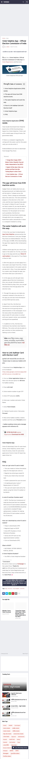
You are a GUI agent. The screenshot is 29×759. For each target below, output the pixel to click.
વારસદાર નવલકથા (6, 731)
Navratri (5, 739)
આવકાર (6, 2)
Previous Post (5, 653)
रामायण (17, 750)
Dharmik (5, 742)
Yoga (18, 742)
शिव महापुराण (5, 753)
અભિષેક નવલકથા (16, 731)
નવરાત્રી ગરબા (12, 739)
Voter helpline (16, 588)
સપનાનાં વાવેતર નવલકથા (18, 734)
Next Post (25, 653)
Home (3, 38)
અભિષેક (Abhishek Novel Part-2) (18, 713)
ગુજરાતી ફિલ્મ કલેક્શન (15, 753)
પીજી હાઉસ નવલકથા (7, 734)
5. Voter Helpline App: (11, 111)
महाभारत (11, 750)
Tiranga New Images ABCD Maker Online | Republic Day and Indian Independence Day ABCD (14, 162)
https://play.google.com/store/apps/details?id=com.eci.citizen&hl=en (14, 373)
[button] (2, 2)
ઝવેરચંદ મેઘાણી (6, 736)
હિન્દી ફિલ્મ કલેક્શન (7, 756)
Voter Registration (7, 62)
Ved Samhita (12, 742)
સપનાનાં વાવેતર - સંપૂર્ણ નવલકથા (18, 706)
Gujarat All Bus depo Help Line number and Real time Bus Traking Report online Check (14, 169)
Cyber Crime (13, 745)
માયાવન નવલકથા (6, 728)
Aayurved (14, 736)
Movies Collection (7, 748)
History (18, 739)
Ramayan (5, 750)
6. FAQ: (6, 114)
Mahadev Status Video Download (6, 611)
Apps (7, 38)
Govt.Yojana (17, 725)
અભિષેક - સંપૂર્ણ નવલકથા (11, 687)
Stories (4, 725)
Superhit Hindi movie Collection (16, 693)
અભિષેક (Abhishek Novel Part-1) (19, 699)
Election (10, 588)
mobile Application (14, 433)
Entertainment (21, 736)
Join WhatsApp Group (20, 747)
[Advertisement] (14, 20)
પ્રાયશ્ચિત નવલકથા (15, 728)
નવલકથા (10, 725)
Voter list (22, 588)
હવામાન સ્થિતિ (6, 745)
